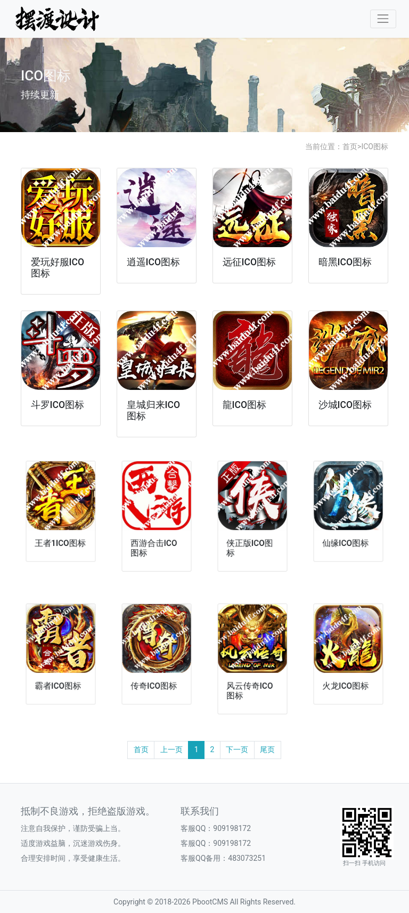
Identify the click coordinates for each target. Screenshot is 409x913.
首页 (349, 146)
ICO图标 (374, 146)
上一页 (171, 749)
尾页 (267, 749)
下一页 (237, 749)
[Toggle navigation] (383, 19)
